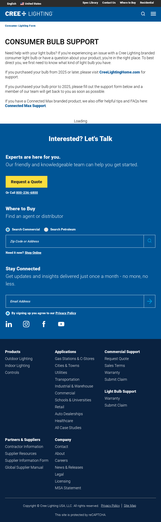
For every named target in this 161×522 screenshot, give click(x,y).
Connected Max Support (25, 105)
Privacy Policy (66, 313)
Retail (59, 407)
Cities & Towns (67, 365)
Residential (147, 2)
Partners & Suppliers (22, 439)
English (11, 3)
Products (12, 351)
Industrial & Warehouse (74, 386)
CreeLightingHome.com (119, 72)
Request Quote (117, 358)
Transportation (67, 379)
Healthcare (64, 421)
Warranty (112, 372)
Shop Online (33, 253)
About (60, 453)
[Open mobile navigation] (153, 14)
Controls (12, 372)
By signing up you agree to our (44, 313)
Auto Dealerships (69, 414)
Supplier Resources (20, 453)
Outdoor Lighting (18, 358)
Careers (61, 460)
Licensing (62, 481)
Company (63, 439)
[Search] (143, 14)
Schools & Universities (73, 400)
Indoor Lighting (17, 365)
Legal (59, 474)
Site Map (130, 506)
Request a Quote (26, 181)
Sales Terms (115, 365)
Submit (149, 301)
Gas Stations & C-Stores (74, 358)
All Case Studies (68, 427)
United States (30, 3)
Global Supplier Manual (24, 467)
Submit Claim (116, 379)
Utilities (61, 372)
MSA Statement (68, 488)
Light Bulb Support (120, 391)
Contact (61, 446)
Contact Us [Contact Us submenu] (109, 2)
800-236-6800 (27, 193)
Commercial (65, 393)
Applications (65, 351)
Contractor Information (24, 446)
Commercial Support (122, 351)
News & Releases (69, 467)
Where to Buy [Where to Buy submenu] (128, 2)
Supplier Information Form (26, 460)
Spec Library (90, 2)
